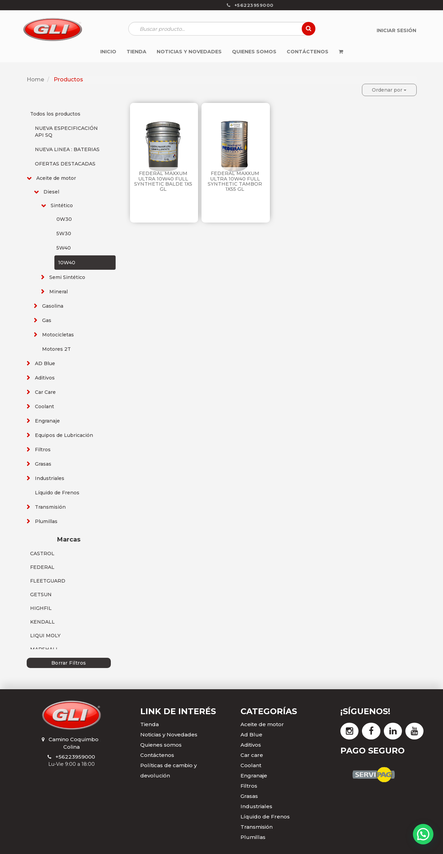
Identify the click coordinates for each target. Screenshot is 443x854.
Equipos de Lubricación (64, 435)
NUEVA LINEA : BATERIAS (67, 149)
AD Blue (45, 363)
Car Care (45, 392)
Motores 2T (56, 349)
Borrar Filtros (68, 663)
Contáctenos (157, 755)
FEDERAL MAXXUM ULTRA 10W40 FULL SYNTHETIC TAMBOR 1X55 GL (235, 181)
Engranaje (47, 421)
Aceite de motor (56, 178)
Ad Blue (251, 734)
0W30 (64, 219)
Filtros (43, 449)
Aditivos (45, 378)
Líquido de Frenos (57, 493)
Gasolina (52, 306)
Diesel (51, 192)
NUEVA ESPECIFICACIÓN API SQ (66, 131)
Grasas (43, 464)
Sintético (62, 205)
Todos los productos (55, 114)
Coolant (44, 406)
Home (35, 79)
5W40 (63, 248)
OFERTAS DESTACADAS (65, 164)
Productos (68, 79)
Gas (46, 320)
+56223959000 (75, 756)
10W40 (66, 262)
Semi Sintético (67, 277)
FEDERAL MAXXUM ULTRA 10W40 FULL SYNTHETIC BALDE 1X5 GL (163, 181)
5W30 (63, 233)
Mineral (58, 292)
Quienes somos (161, 745)
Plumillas (46, 521)
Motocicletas (58, 335)
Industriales (49, 478)
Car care (251, 755)
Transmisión (50, 507)
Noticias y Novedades (168, 734)
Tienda (149, 724)
